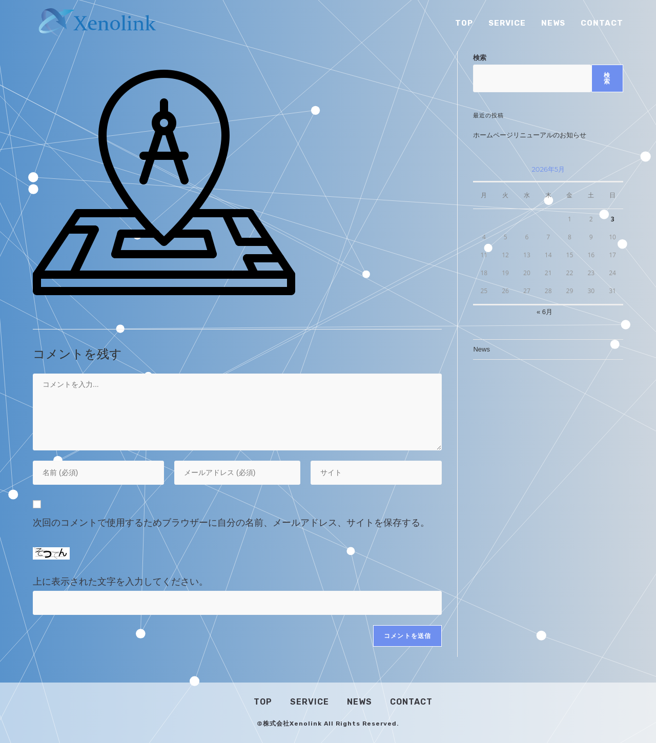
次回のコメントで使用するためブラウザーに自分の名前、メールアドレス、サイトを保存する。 (231, 523)
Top (263, 702)
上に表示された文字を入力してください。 (120, 581)
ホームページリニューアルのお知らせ (529, 135)
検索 (479, 57)
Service (309, 702)
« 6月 (544, 312)
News (481, 349)
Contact (411, 702)
